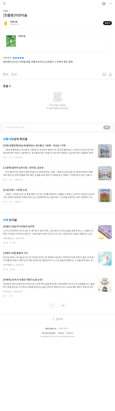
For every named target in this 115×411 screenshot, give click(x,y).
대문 (103, 3)
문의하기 (69, 333)
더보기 (110, 3)
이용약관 (61, 333)
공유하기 (110, 74)
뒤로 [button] (4, 3)
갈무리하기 (104, 74)
